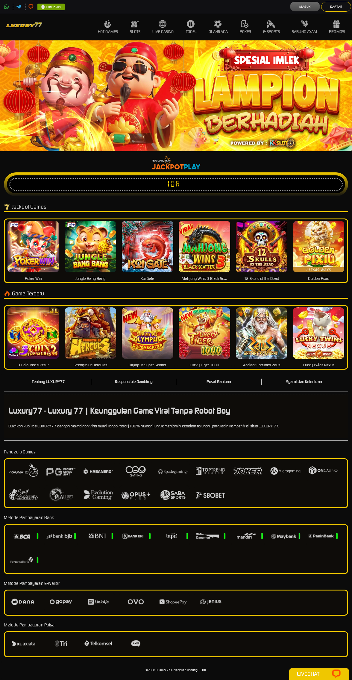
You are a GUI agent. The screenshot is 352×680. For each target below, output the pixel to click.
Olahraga (218, 27)
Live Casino (163, 27)
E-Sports (271, 27)
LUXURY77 (163, 670)
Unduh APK (51, 7)
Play (192, 167)
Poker (245, 27)
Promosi (337, 27)
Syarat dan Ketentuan (304, 381)
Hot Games (108, 27)
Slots (135, 27)
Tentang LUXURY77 (48, 381)
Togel (191, 27)
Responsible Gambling (133, 381)
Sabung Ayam (304, 27)
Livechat (319, 674)
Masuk (305, 7)
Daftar (336, 7)
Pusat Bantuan (219, 381)
